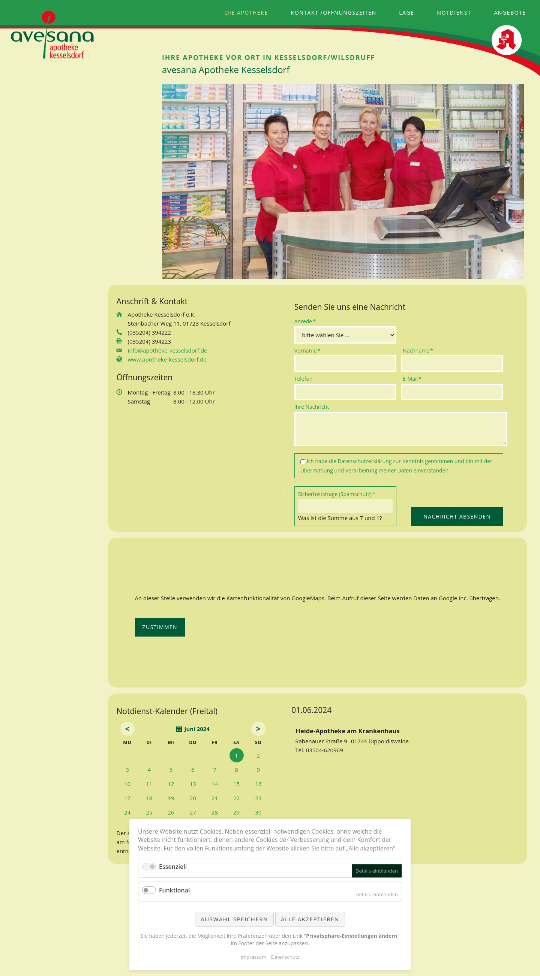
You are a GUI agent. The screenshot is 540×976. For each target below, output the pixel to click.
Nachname (418, 350)
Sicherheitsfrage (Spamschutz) (336, 494)
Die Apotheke (246, 12)
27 (193, 812)
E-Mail (415, 378)
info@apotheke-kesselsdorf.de (167, 350)
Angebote (510, 12)
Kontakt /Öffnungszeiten (333, 12)
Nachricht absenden (456, 516)
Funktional (174, 890)
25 (149, 812)
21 (215, 798)
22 (236, 798)
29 (236, 812)
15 (236, 784)
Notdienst (454, 12)
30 (258, 812)
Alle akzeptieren (310, 919)
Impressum (254, 957)
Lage (406, 12)
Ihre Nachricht (311, 406)
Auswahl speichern (234, 919)
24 (127, 812)
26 (171, 812)
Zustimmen (160, 627)
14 (215, 784)
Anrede (306, 321)
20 (193, 798)
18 (149, 798)
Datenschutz (285, 957)
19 (171, 798)
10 (127, 784)
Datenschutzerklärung (365, 461)
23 (258, 798)
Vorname (307, 350)
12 (171, 784)
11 (149, 784)
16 (258, 784)
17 (127, 798)
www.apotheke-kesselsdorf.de (167, 359)
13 (193, 784)
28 (215, 812)
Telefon (303, 378)
